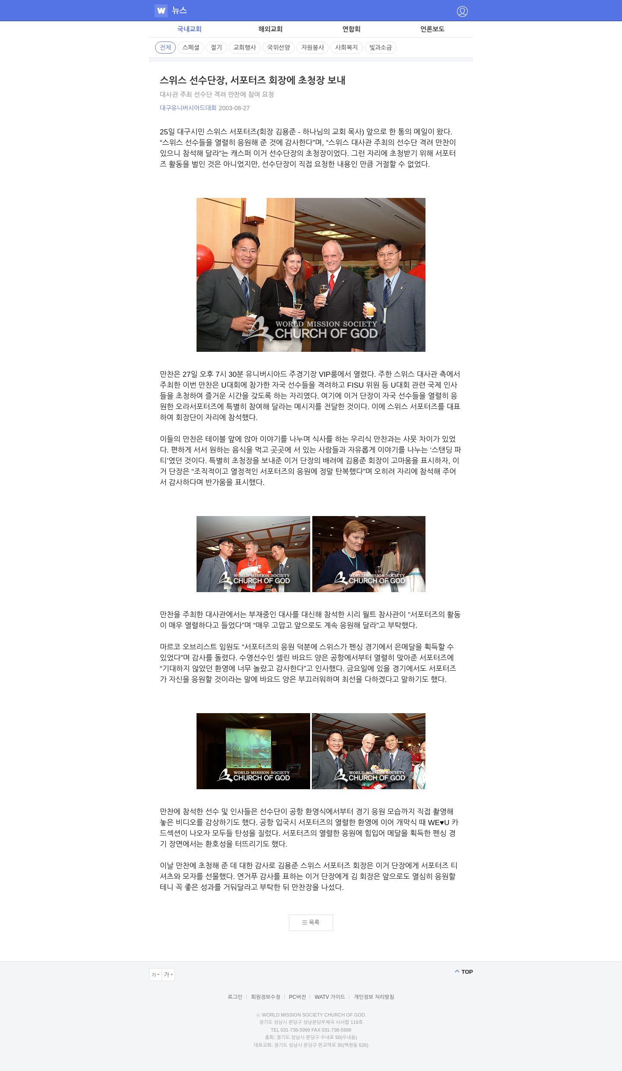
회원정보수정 (265, 997)
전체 (165, 47)
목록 (314, 922)
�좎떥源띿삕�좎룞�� (462, 11)
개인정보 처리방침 (374, 997)
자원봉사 (312, 47)
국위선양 (278, 47)
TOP (467, 972)
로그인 (235, 997)
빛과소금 (380, 47)
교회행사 (244, 47)
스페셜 (190, 47)
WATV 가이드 (330, 997)
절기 (216, 47)
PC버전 (297, 997)
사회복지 (346, 47)
